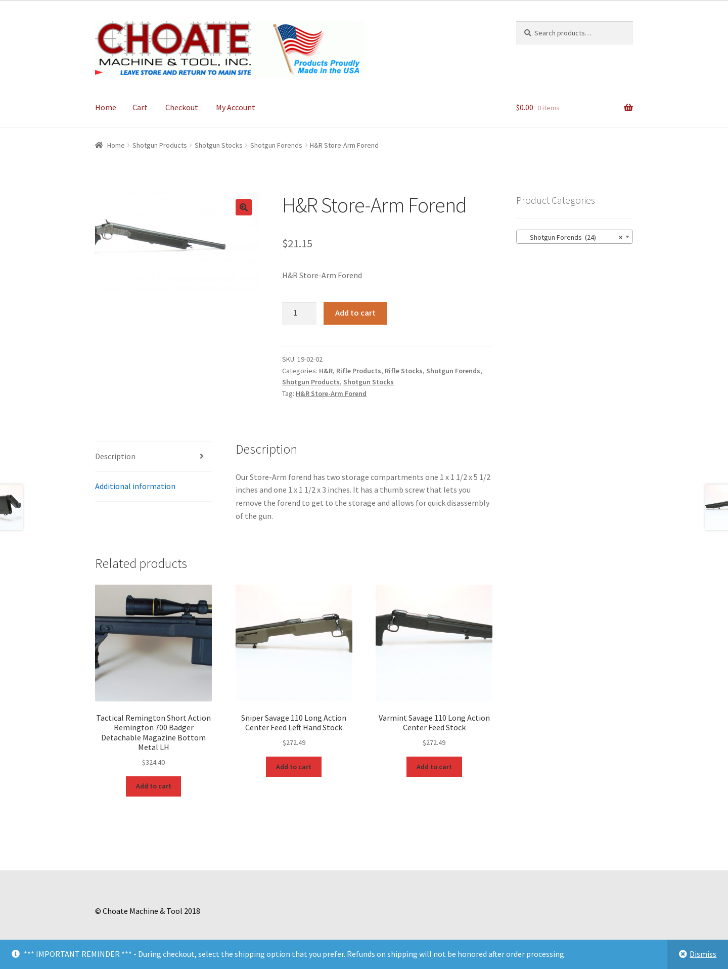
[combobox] (574, 237)
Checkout (181, 107)
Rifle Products (358, 370)
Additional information (135, 486)
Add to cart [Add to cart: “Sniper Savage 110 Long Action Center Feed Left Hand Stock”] (293, 766)
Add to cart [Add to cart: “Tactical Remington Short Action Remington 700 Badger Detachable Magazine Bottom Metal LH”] (153, 785)
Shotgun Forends (276, 145)
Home (105, 107)
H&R (326, 370)
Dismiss (703, 954)
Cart (140, 107)
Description (115, 456)
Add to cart (355, 312)
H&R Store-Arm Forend (331, 393)
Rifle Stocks (404, 370)
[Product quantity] (299, 313)
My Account (235, 107)
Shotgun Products (159, 145)
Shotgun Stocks (219, 145)
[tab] (153, 457)
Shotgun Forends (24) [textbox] (571, 237)
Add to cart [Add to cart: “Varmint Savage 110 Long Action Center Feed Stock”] (434, 766)
